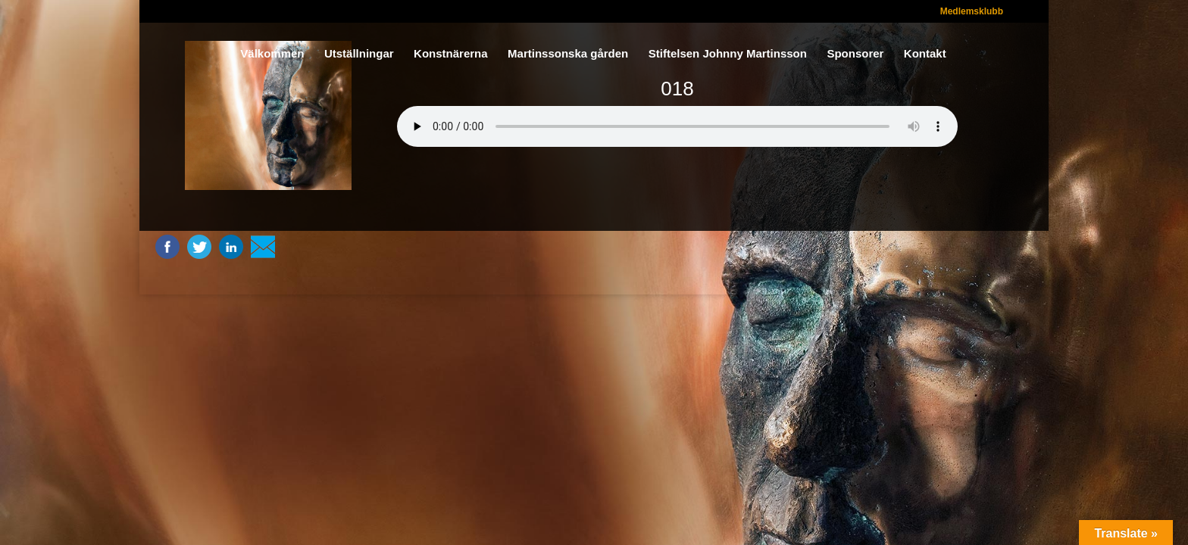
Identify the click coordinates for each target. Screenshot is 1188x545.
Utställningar (359, 54)
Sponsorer (855, 54)
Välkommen (272, 54)
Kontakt (925, 54)
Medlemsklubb (971, 12)
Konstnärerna (451, 54)
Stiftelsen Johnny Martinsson (728, 54)
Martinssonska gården (568, 54)
